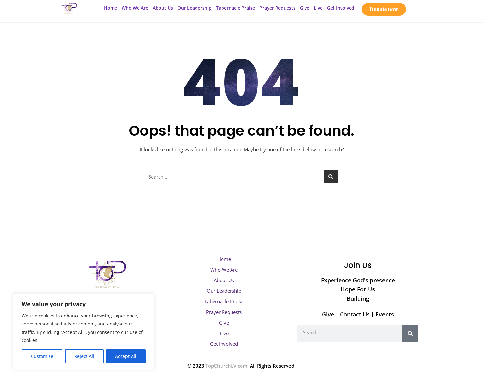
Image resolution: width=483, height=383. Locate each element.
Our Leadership (195, 8)
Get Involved (340, 8)
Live (318, 8)
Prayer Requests (278, 8)
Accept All (125, 356)
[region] (83, 331)
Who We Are (135, 8)
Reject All (84, 356)
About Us (163, 8)
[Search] (410, 333)
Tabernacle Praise (235, 8)
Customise (42, 356)
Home (110, 8)
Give (304, 8)
